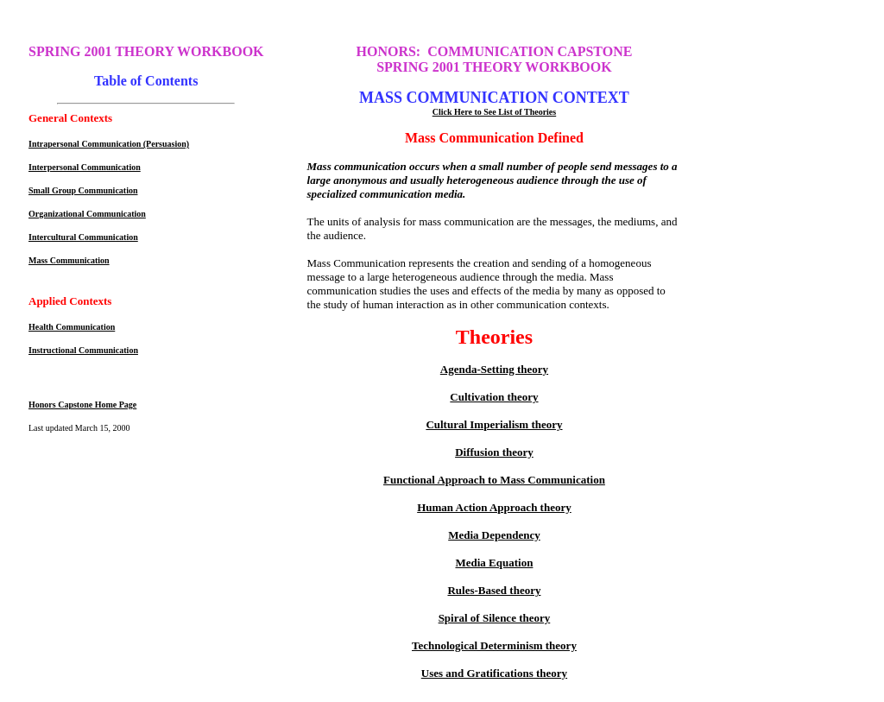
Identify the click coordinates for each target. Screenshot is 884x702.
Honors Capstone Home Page (82, 404)
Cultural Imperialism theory (494, 424)
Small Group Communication (83, 190)
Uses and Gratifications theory (494, 673)
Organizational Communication (87, 213)
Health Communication (71, 327)
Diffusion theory (494, 452)
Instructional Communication (83, 350)
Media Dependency (494, 534)
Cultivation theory (494, 396)
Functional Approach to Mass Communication (494, 479)
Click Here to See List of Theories (495, 112)
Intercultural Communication (83, 237)
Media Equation (494, 562)
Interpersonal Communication (84, 167)
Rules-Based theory (493, 590)
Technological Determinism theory (494, 645)
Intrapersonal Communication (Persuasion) (108, 144)
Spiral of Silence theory (495, 617)
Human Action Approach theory (494, 507)
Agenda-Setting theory (494, 369)
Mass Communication (69, 260)
